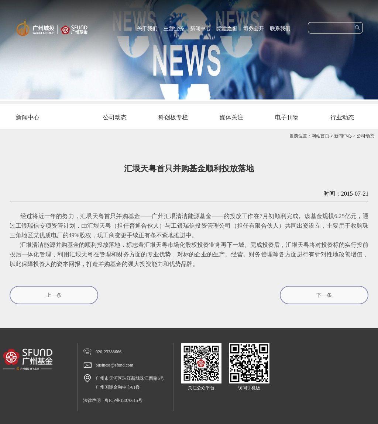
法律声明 (92, 400)
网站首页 (320, 136)
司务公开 (253, 28)
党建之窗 (227, 28)
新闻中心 (200, 28)
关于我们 (147, 28)
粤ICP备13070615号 (123, 400)
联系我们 (280, 28)
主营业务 (174, 28)
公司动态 (365, 136)
